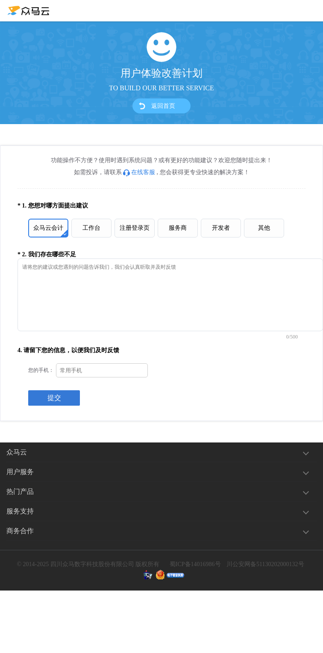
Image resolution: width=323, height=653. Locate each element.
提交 (54, 397)
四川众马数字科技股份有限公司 (92, 564)
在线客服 (139, 172)
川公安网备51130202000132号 (265, 564)
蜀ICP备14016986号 (195, 564)
